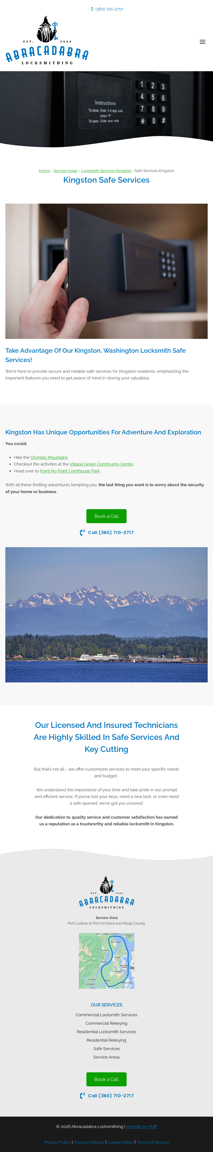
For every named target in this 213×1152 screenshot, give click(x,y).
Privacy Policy (57, 1142)
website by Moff (141, 1126)
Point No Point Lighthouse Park (70, 470)
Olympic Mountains (49, 457)
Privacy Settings (89, 1142)
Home (44, 170)
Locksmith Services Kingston (106, 170)
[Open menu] (202, 41)
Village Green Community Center (101, 464)
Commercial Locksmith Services (106, 1014)
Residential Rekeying (106, 1040)
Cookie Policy (120, 1142)
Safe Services (107, 1048)
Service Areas (65, 170)
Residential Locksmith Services (106, 1031)
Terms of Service (153, 1142)
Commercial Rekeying (106, 1023)
